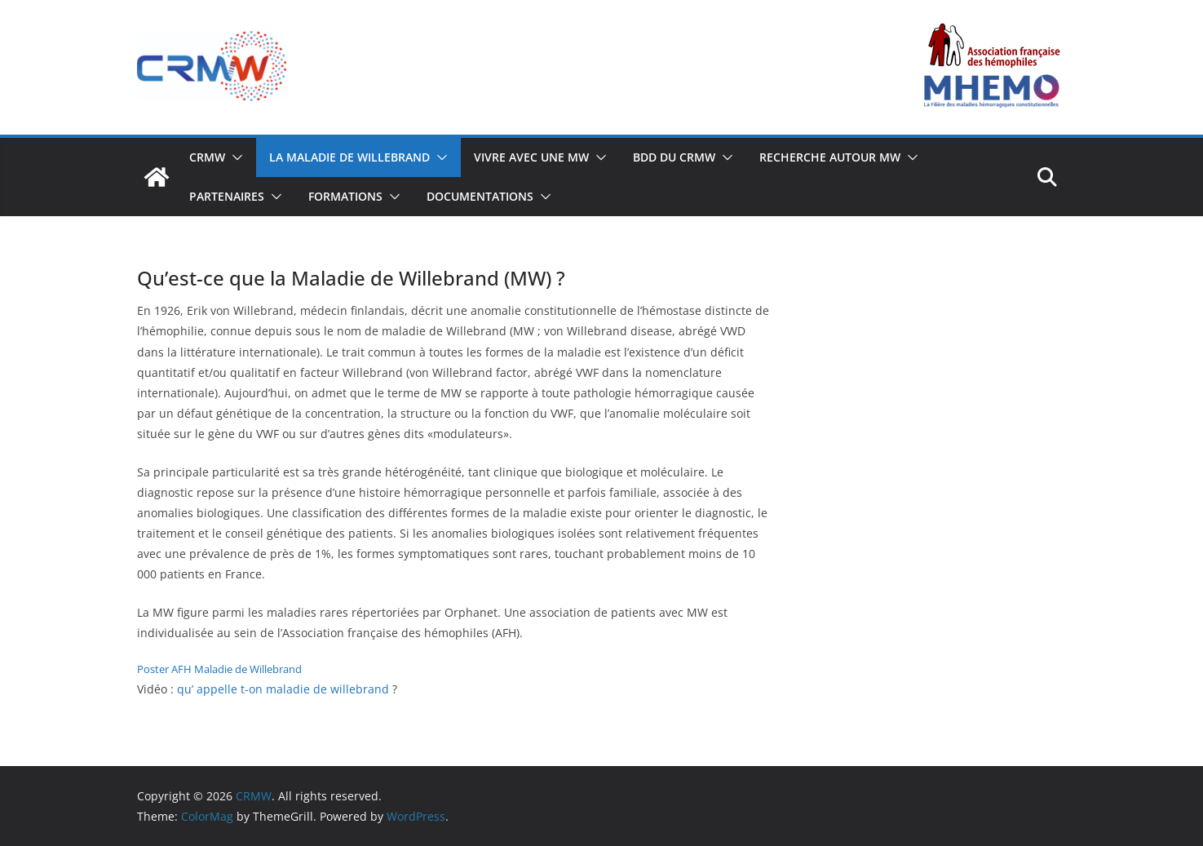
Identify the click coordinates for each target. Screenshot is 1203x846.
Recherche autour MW (829, 157)
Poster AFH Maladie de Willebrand (219, 669)
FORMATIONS (345, 196)
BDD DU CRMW (674, 157)
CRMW (207, 157)
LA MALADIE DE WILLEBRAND (349, 157)
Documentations (480, 196)
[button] (234, 157)
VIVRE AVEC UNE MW (531, 157)
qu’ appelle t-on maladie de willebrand (283, 689)
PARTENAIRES (226, 196)
